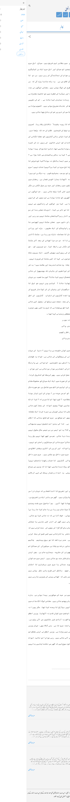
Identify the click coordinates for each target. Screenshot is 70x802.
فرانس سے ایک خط (61, 749)
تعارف (58, 14)
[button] (3, 36)
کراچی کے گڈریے (61, 695)
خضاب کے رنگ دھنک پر (59, 722)
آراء (39, 14)
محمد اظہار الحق (45, 8)
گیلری (32, 14)
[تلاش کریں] (3, 5)
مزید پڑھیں (5, 715)
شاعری (45, 14)
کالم (52, 14)
